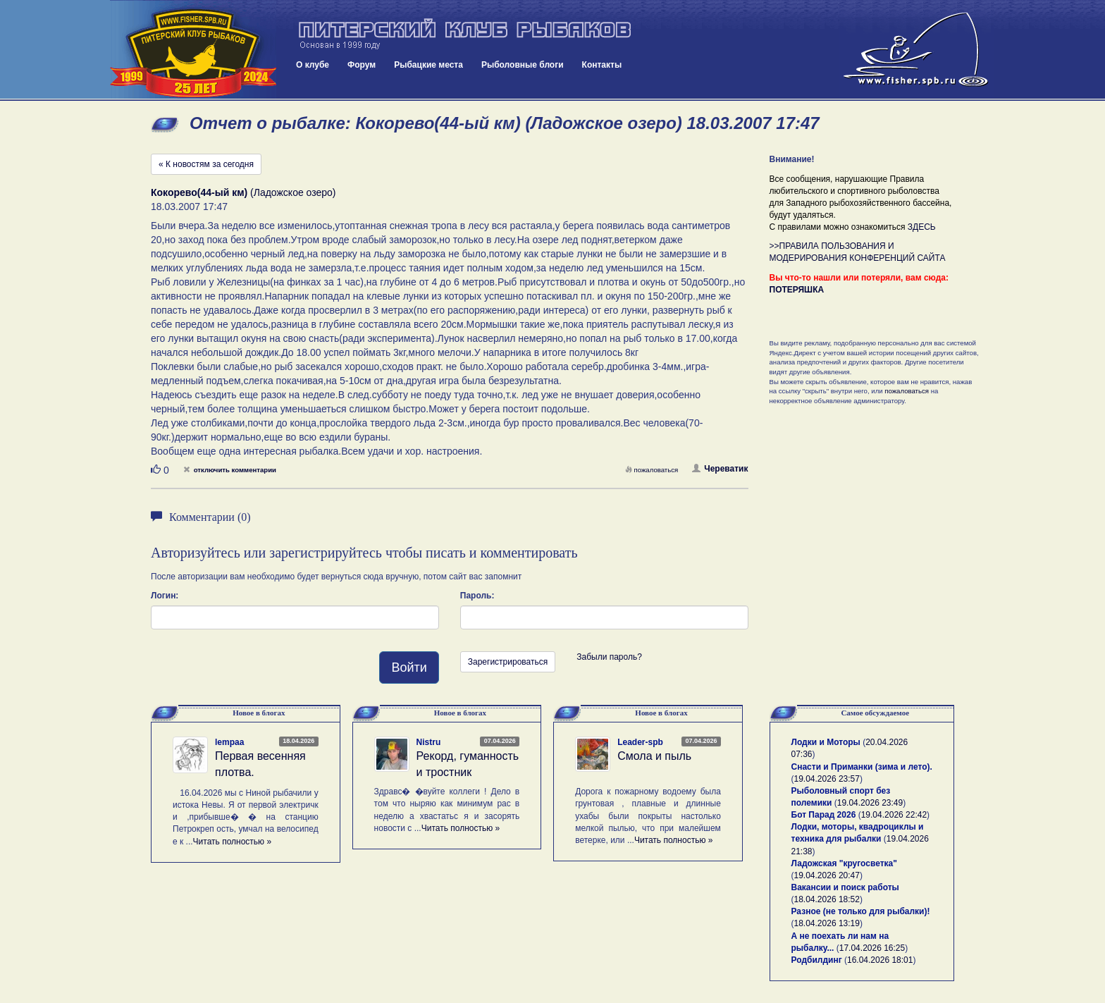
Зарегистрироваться (508, 662)
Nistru (428, 742)
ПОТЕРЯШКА (797, 290)
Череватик (720, 469)
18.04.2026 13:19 (827, 923)
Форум (361, 65)
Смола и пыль (654, 756)
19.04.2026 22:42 (894, 815)
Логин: (164, 596)
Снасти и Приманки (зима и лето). (861, 767)
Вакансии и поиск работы (845, 887)
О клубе (312, 65)
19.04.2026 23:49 (870, 803)
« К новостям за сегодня (206, 164)
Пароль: (477, 596)
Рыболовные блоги (522, 65)
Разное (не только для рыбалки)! (860, 911)
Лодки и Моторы (825, 742)
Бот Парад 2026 (823, 815)
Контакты (602, 65)
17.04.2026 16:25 (872, 948)
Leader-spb (640, 742)
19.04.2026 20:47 (827, 875)
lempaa (229, 742)
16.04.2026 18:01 (880, 960)
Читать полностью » (232, 842)
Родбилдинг (816, 960)
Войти (408, 667)
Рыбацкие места (428, 65)
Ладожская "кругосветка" (844, 863)
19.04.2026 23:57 (827, 779)
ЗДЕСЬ (922, 227)
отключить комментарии (229, 470)
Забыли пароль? (609, 657)
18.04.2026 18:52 (827, 899)
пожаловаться (652, 470)
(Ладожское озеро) (243, 192)
